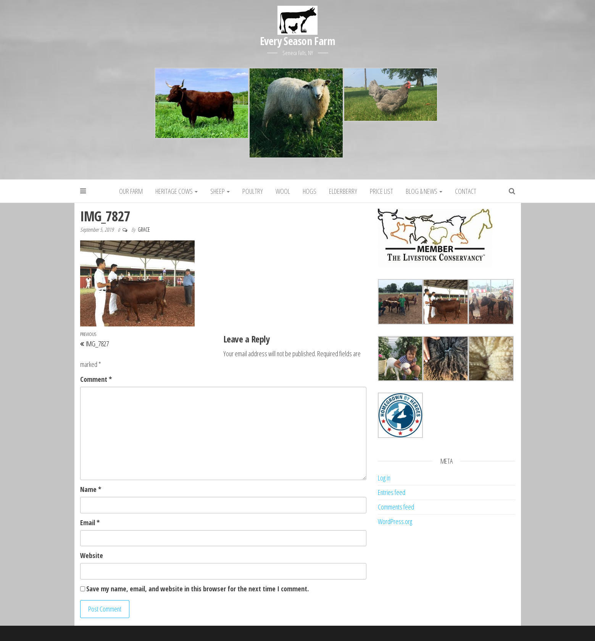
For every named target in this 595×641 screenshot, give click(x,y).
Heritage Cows (176, 191)
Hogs (309, 191)
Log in (384, 477)
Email (90, 522)
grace (144, 229)
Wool (283, 191)
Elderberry (343, 191)
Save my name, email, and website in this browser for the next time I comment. (197, 588)
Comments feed (396, 506)
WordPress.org (395, 521)
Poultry (252, 191)
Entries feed (391, 492)
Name (90, 489)
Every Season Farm (297, 41)
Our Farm (131, 191)
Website (91, 555)
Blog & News (424, 191)
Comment (96, 379)
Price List (381, 191)
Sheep (220, 191)
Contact (465, 191)
